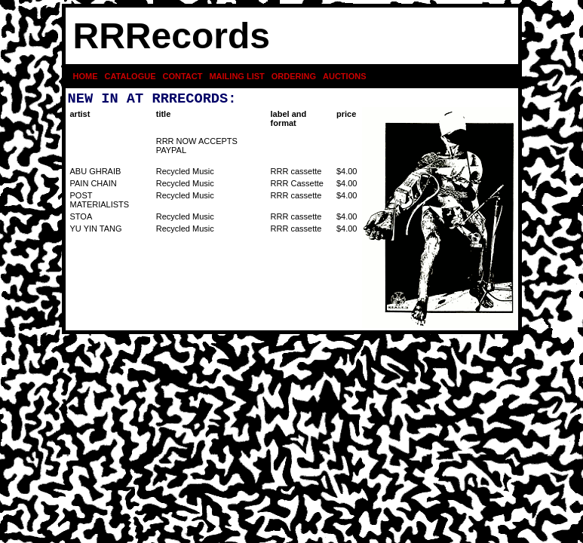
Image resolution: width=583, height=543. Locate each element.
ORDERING (294, 76)
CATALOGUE (129, 76)
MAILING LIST (236, 76)
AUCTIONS (344, 76)
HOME (85, 76)
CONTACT (183, 76)
